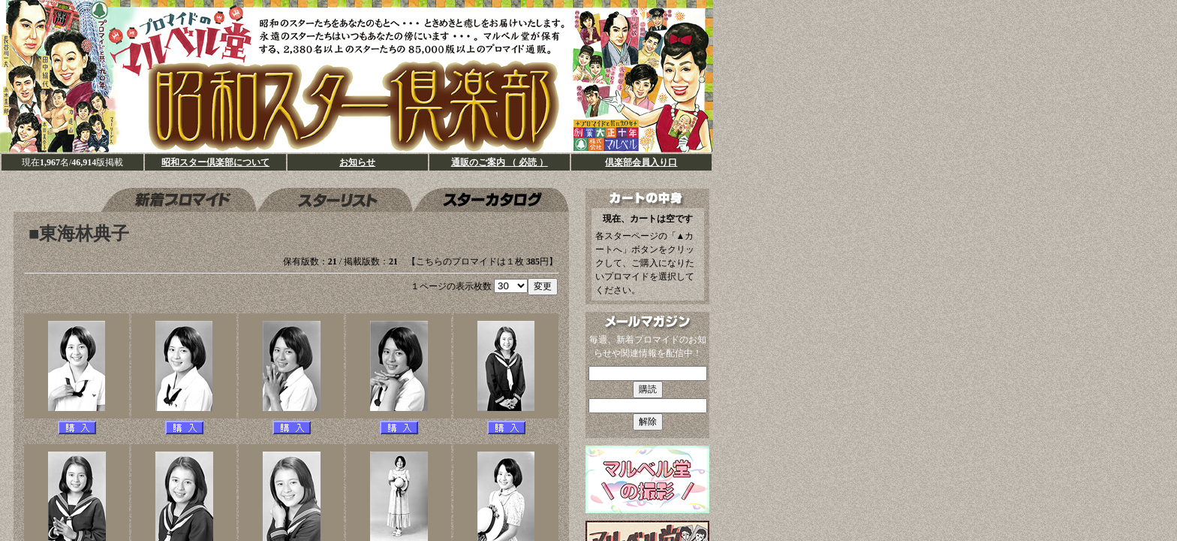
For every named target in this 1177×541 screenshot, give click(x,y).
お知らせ (357, 162)
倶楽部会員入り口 (641, 162)
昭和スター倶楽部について (215, 162)
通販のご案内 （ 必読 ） (499, 162)
